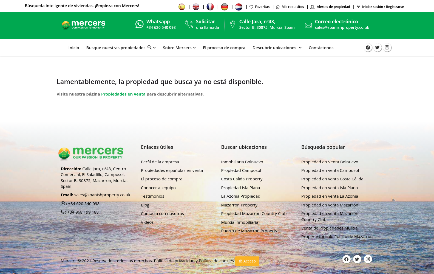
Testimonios (152, 196)
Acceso (247, 261)
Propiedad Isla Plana (240, 187)
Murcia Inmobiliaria (239, 222)
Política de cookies (217, 260)
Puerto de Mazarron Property (249, 230)
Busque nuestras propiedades (119, 47)
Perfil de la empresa (160, 161)
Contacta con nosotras (162, 213)
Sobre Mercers (177, 47)
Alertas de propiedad (330, 6)
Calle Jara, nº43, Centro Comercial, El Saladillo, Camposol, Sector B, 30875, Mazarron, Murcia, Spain (94, 177)
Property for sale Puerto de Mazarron (337, 236)
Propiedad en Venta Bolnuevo (329, 161)
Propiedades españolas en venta (172, 170)
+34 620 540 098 (83, 203)
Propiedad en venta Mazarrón (329, 205)
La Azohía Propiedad (240, 196)
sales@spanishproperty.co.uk (342, 27)
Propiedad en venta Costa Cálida (332, 178)
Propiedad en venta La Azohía (329, 196)
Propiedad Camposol (241, 170)
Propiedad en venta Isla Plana (329, 187)
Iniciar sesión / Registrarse (380, 6)
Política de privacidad (174, 260)
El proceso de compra (224, 47)
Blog (145, 205)
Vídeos (147, 222)
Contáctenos (321, 47)
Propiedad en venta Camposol (330, 170)
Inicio (74, 47)
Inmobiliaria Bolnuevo (242, 161)
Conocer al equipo (158, 187)
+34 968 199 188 (82, 212)
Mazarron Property (239, 205)
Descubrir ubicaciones (275, 47)
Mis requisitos (290, 6)
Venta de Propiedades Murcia (329, 228)
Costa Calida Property (242, 178)
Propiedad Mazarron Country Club (254, 213)
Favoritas (259, 6)
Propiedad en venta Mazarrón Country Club (329, 216)
